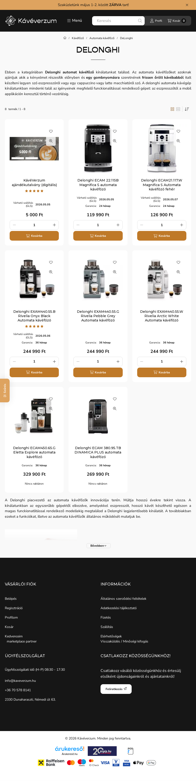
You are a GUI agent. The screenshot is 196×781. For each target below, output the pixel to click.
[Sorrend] (186, 109)
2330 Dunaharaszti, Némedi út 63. (30, 699)
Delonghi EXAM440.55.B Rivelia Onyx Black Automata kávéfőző (34, 315)
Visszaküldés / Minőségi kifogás (124, 641)
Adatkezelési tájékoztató (119, 608)
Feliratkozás (116, 689)
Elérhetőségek (111, 636)
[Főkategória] (64, 38)
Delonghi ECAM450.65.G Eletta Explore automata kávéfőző (34, 452)
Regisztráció (14, 608)
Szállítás (107, 627)
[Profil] (156, 21)
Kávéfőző (78, 38)
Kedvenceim (14, 636)
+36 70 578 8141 (18, 690)
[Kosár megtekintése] (176, 21)
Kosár (9, 627)
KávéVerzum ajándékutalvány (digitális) (34, 182)
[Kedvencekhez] (51, 131)
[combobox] (118, 21)
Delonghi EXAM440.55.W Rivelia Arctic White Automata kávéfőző (161, 315)
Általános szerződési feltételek (123, 598)
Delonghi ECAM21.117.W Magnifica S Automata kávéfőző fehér (161, 184)
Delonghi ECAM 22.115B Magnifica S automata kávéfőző (98, 184)
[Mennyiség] (34, 225)
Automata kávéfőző (102, 38)
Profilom (11, 617)
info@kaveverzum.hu (20, 680)
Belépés (11, 598)
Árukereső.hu (69, 754)
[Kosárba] (34, 236)
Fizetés (106, 617)
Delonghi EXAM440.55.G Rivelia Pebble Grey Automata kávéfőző (98, 315)
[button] (74, 21)
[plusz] (54, 225)
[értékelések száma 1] (34, 190)
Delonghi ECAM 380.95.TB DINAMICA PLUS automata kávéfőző (97, 452)
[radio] (178, 109)
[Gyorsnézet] (51, 141)
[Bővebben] (99, 545)
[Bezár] (187, 4)
